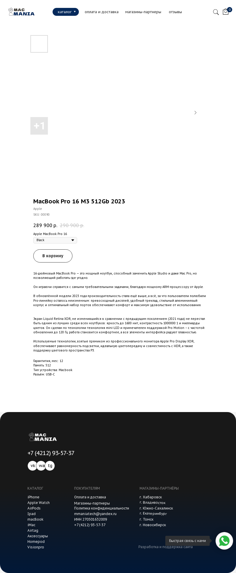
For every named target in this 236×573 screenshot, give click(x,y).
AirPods (34, 508)
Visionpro (35, 547)
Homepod (36, 541)
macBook (35, 519)
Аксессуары (37, 536)
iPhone (33, 497)
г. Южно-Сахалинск (156, 508)
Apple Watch (38, 502)
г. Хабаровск (151, 497)
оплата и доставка (102, 11)
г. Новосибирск (153, 525)
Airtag (32, 530)
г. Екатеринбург (153, 513)
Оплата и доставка (90, 497)
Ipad (31, 514)
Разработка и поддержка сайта (165, 547)
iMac (31, 525)
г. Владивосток (152, 502)
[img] (20, 12)
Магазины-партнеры (92, 503)
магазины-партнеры (143, 11)
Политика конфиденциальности (101, 508)
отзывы (175, 11)
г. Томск (146, 519)
